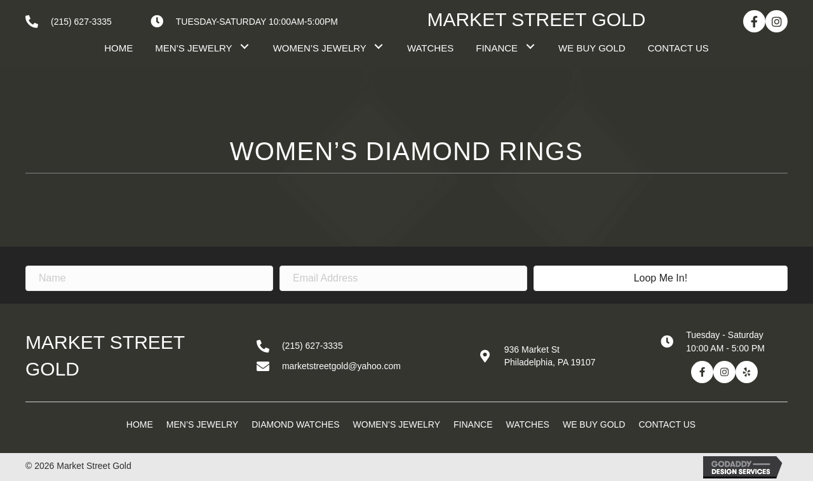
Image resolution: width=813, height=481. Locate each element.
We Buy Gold (594, 424)
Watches (527, 424)
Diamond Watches (295, 424)
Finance (473, 424)
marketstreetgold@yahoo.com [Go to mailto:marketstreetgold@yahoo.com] (341, 366)
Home (139, 424)
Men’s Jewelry (202, 424)
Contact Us (666, 424)
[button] (754, 21)
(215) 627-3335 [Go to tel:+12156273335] (81, 22)
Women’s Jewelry (396, 424)
